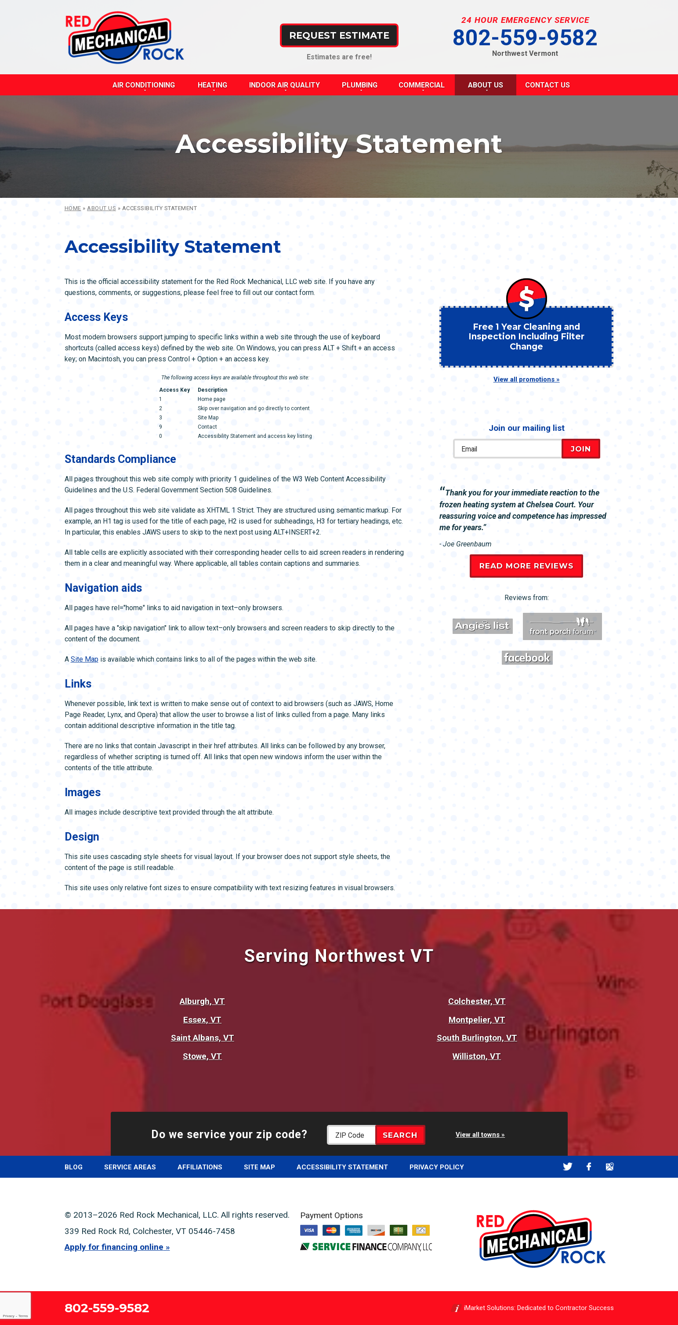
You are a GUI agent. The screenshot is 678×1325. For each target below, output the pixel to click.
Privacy (8, 1316)
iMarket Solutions (489, 1308)
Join (581, 448)
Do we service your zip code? (229, 1134)
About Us (101, 208)
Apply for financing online (114, 1247)
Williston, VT (477, 1056)
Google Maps (610, 1167)
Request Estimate (339, 34)
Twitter (568, 1167)
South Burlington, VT (477, 1038)
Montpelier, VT (477, 1020)
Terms (23, 1316)
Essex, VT (202, 1020)
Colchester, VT (477, 1001)
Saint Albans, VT (202, 1038)
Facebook (589, 1167)
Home (73, 208)
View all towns (478, 1135)
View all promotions (524, 379)
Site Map (84, 659)
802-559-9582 (525, 38)
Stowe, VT (202, 1056)
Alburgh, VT (202, 1001)
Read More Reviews (526, 565)
